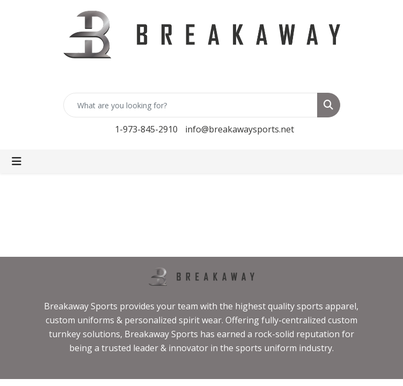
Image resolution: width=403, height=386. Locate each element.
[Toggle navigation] (16, 161)
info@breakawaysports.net (239, 129)
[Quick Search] (190, 105)
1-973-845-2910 (146, 129)
